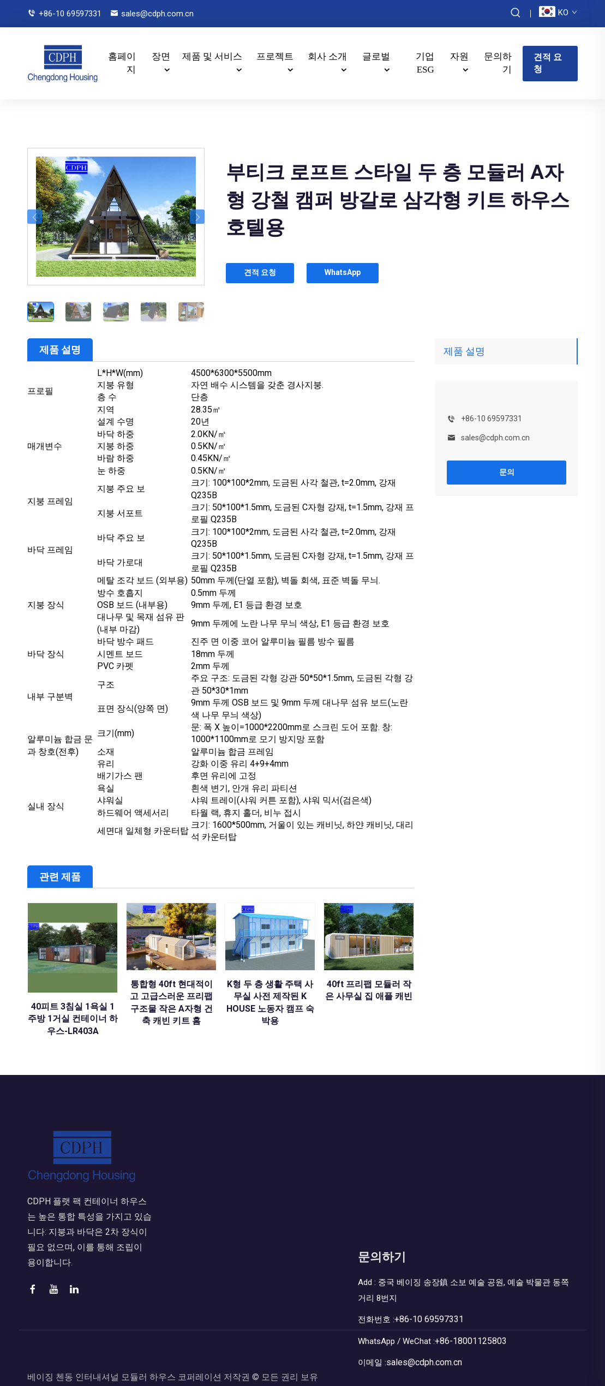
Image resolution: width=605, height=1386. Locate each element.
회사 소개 (327, 52)
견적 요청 (548, 58)
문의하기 (498, 59)
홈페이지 (122, 59)
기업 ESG (425, 59)
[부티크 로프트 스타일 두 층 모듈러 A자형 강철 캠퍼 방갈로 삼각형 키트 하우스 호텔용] (116, 208)
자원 (459, 52)
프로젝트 (274, 52)
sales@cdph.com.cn (157, 14)
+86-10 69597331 (70, 14)
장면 (161, 52)
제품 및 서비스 (212, 52)
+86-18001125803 (475, 1332)
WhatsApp (352, 265)
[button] (34, 208)
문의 (506, 463)
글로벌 (376, 52)
